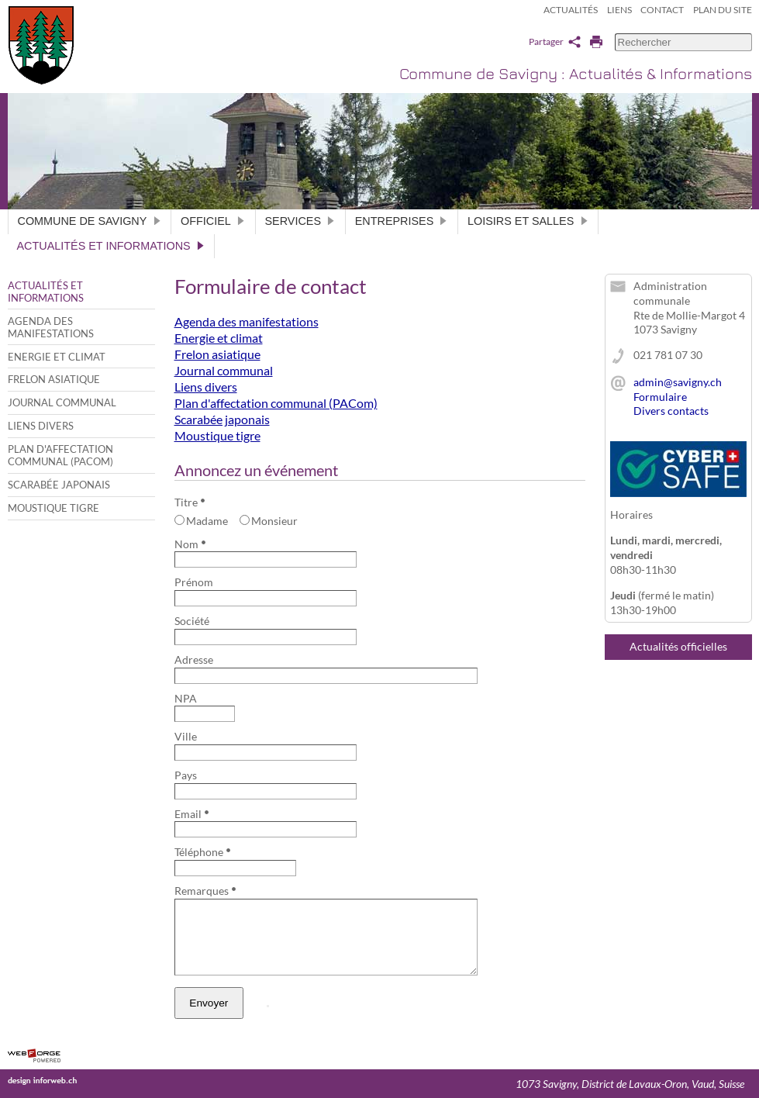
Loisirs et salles (527, 221)
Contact (662, 10)
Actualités (570, 10)
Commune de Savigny (90, 221)
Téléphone (202, 851)
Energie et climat (56, 356)
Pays (185, 775)
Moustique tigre (53, 508)
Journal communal (62, 402)
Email (191, 813)
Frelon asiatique (54, 379)
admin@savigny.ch (677, 381)
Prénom (193, 582)
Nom (189, 544)
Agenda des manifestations (51, 327)
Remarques (205, 890)
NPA (185, 698)
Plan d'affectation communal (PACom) (60, 455)
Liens (619, 10)
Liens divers (41, 426)
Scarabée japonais (59, 484)
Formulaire (660, 396)
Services (300, 221)
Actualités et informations (111, 246)
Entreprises (401, 221)
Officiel (213, 221)
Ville (185, 736)
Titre (189, 502)
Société (191, 620)
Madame (201, 520)
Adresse (193, 659)
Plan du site (722, 10)
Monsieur (269, 520)
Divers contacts (671, 410)
